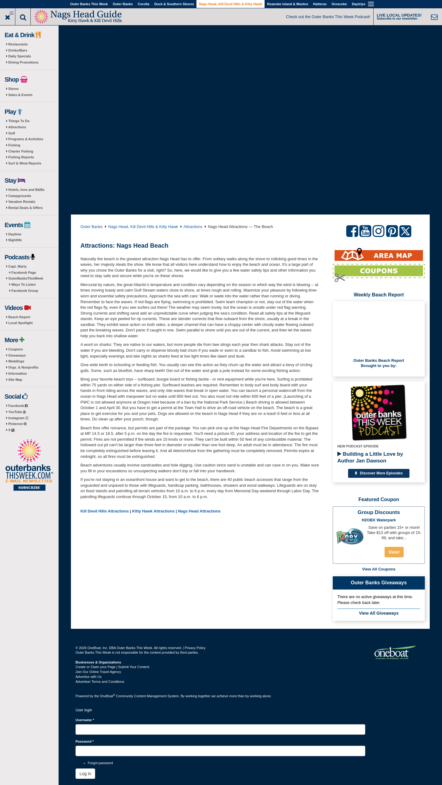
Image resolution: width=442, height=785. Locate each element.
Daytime (14, 234)
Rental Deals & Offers (25, 208)
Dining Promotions (23, 62)
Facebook (18, 406)
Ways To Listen (23, 284)
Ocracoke (339, 4)
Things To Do (18, 121)
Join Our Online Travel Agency (98, 672)
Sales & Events (20, 95)
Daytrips (358, 4)
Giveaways (17, 355)
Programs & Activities (25, 139)
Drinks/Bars (17, 50)
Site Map (15, 379)
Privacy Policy (194, 648)
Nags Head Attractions (199, 511)
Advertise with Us (89, 677)
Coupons (15, 349)
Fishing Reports (21, 157)
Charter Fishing (20, 151)
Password (85, 741)
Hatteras (320, 4)
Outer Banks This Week (89, 4)
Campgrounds (19, 196)
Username (85, 720)
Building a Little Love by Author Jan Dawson (370, 457)
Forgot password (100, 763)
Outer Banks (123, 4)
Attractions (17, 127)
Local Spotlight (20, 323)
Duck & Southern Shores (174, 4)
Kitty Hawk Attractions (153, 511)
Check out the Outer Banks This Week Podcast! (328, 16)
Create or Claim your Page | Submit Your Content (112, 667)
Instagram (18, 418)
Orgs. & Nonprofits (23, 367)
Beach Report (19, 317)
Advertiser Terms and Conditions (100, 681)
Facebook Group (24, 290)
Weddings (16, 361)
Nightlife (15, 240)
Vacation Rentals (21, 201)
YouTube (17, 412)
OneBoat (107, 696)
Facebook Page (23, 272)
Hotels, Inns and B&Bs (26, 189)
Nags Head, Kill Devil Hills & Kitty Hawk (230, 4)
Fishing (14, 145)
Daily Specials (19, 56)
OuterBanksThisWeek (25, 278)
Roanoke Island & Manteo (287, 4)
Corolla (143, 4)
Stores (13, 89)
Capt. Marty (17, 266)
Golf (11, 133)
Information (17, 373)
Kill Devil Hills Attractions (104, 511)
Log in (85, 773)
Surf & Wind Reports (24, 163)
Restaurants (18, 44)
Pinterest (17, 424)
